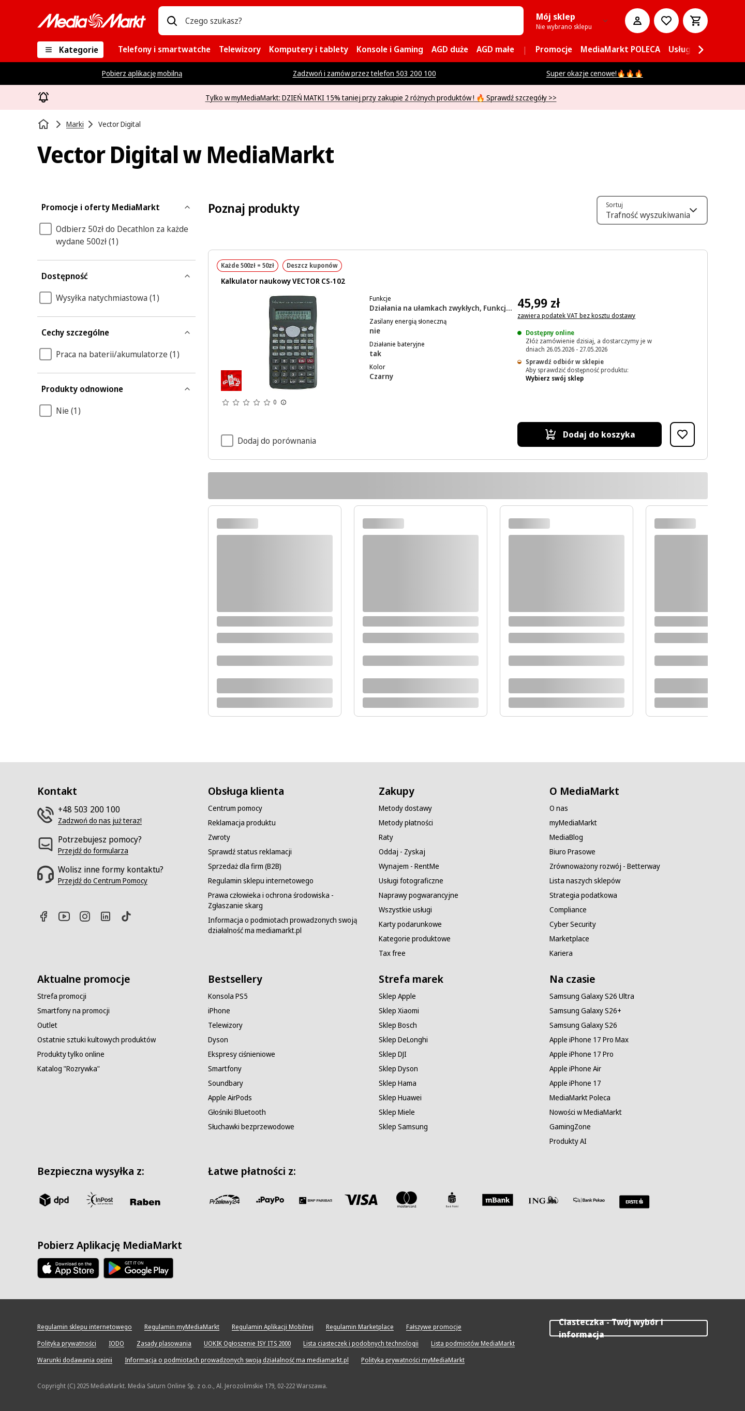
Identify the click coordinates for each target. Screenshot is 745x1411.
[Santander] (634, 1202)
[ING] (543, 1199)
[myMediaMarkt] (573, 823)
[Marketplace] (569, 939)
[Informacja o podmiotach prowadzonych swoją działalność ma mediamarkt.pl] (287, 925)
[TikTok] (130, 916)
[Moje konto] (637, 20)
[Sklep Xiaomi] (399, 1011)
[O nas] (558, 808)
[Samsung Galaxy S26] (583, 1025)
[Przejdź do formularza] (93, 851)
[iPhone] (219, 1011)
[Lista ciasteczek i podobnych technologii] (361, 1344)
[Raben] (144, 1202)
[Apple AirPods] (230, 1098)
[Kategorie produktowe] (415, 939)
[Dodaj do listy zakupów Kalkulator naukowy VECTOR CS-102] (682, 434)
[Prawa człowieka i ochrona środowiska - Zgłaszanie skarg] (287, 900)
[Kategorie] (70, 49)
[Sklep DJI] (393, 1054)
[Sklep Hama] (397, 1083)
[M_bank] (497, 1199)
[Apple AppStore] (68, 1268)
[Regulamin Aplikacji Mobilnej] (273, 1327)
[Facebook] (47, 916)
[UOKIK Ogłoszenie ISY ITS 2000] (247, 1344)
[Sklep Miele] (397, 1112)
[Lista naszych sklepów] (584, 881)
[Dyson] (218, 1040)
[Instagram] (89, 916)
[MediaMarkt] (91, 20)
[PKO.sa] (588, 1199)
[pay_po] (270, 1199)
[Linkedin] (109, 916)
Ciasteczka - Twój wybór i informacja (628, 1328)
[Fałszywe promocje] (433, 1327)
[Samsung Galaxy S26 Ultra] (591, 996)
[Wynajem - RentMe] (409, 866)
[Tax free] (392, 953)
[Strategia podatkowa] (583, 895)
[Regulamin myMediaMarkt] (181, 1327)
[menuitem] (164, 49)
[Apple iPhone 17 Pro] (581, 1054)
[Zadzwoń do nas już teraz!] (100, 821)
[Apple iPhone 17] (575, 1083)
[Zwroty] (219, 837)
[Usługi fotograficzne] (411, 881)
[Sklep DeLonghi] (403, 1040)
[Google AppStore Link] (138, 1268)
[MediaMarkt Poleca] (579, 1098)
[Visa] (361, 1199)
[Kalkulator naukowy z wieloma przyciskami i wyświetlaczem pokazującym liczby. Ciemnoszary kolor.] (293, 343)
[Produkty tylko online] (71, 1054)
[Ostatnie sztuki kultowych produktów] (96, 1040)
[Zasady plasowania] (164, 1344)
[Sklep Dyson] (398, 1069)
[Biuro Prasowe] (572, 852)
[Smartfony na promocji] (73, 1011)
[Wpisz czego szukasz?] (171, 20)
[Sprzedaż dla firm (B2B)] (244, 866)
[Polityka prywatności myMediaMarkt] (413, 1360)
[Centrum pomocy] (235, 808)
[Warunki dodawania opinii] (74, 1360)
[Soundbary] (225, 1083)
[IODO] (116, 1344)
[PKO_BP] (452, 1199)
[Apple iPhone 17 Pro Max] (589, 1040)
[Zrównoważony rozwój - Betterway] (604, 866)
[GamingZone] (570, 1127)
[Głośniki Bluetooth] (237, 1112)
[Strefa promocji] (61, 996)
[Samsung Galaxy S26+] (585, 1011)
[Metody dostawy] (405, 808)
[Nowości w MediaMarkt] (585, 1112)
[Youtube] (68, 916)
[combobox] (350, 20)
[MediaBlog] (566, 837)
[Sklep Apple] (397, 996)
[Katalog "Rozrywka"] (68, 1069)
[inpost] (99, 1199)
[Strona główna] (44, 124)
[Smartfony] (225, 1069)
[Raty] (386, 837)
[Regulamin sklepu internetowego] (261, 881)
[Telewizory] (225, 1025)
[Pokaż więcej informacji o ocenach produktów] (283, 402)
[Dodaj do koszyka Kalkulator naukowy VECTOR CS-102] (589, 434)
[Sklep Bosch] (398, 1025)
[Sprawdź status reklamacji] (250, 852)
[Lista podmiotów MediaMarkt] (473, 1344)
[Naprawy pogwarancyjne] (418, 895)
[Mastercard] (406, 1199)
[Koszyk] (695, 20)
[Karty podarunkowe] (410, 924)
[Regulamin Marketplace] (360, 1327)
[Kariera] (561, 953)
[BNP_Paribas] (315, 1199)
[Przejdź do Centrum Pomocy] (102, 881)
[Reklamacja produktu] (242, 823)
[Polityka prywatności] (66, 1344)
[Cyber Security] (572, 924)
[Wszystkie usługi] (405, 910)
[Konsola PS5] (228, 996)
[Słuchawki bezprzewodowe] (251, 1127)
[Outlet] (47, 1025)
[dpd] (53, 1199)
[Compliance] (568, 910)
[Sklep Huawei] (400, 1098)
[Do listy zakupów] (666, 20)
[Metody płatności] (406, 823)
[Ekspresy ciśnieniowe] (241, 1054)
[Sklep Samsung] (403, 1127)
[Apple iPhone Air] (575, 1069)
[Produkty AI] (568, 1141)
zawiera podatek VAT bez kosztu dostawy (576, 315)
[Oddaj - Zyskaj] (402, 852)
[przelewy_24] (224, 1199)
